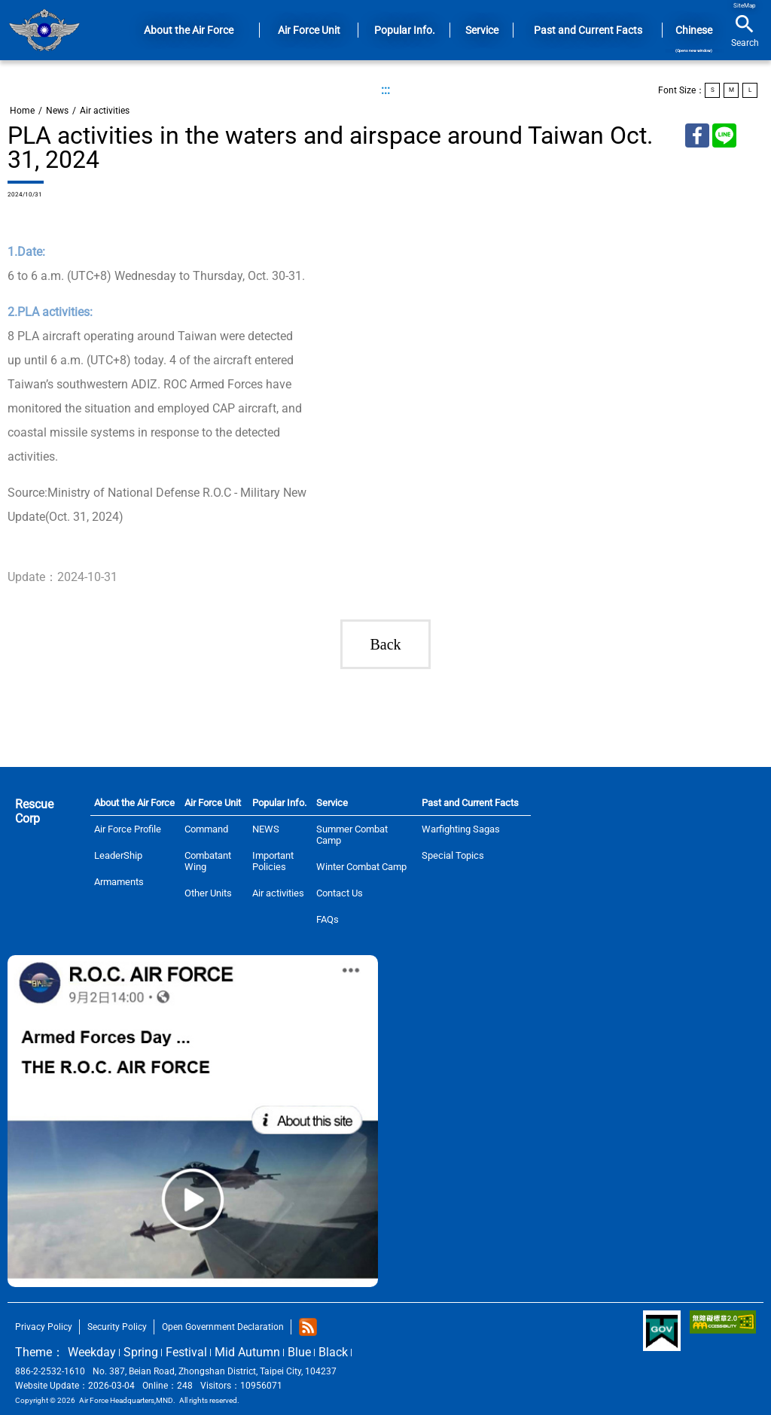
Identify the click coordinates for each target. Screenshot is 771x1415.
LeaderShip (118, 855)
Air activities (105, 110)
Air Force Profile (127, 829)
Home (44, 30)
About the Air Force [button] (188, 30)
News (57, 110)
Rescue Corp (34, 811)
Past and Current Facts (470, 802)
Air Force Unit (212, 802)
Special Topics (453, 855)
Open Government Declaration (223, 1327)
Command (206, 829)
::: (385, 90)
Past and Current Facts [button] (588, 30)
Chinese (694, 38)
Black (333, 1352)
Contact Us (339, 893)
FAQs (327, 919)
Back (385, 644)
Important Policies (273, 861)
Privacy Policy (43, 1327)
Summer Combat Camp (352, 834)
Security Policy (117, 1327)
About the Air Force (134, 802)
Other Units (208, 893)
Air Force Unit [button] (309, 30)
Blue (299, 1352)
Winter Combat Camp (361, 866)
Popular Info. (279, 802)
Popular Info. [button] (404, 30)
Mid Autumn (247, 1352)
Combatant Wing (207, 861)
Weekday (92, 1352)
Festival (186, 1352)
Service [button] (481, 30)
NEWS (265, 829)
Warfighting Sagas (461, 829)
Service (332, 802)
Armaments (119, 881)
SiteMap (744, 5)
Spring (140, 1352)
